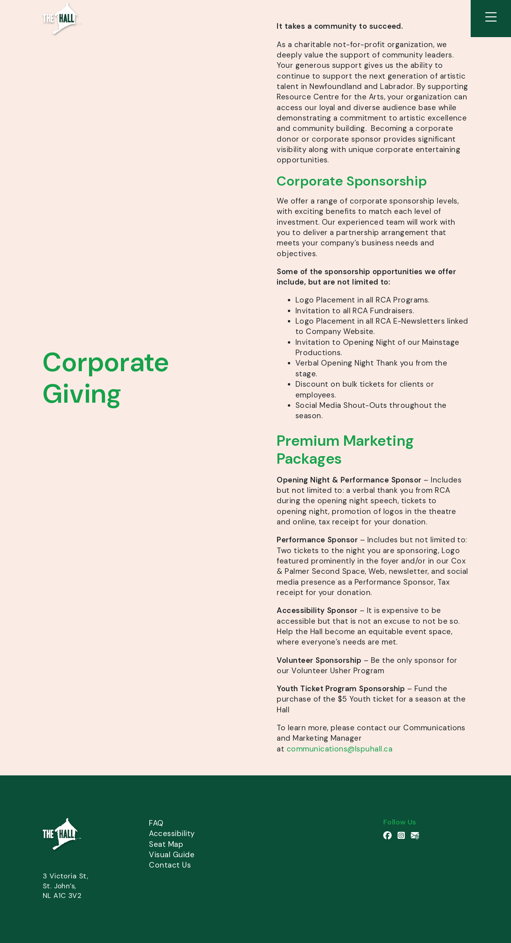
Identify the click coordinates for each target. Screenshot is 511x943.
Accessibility (171, 833)
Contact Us (170, 865)
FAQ (156, 823)
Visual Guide (171, 855)
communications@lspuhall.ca (339, 749)
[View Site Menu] (491, 18)
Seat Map (166, 844)
